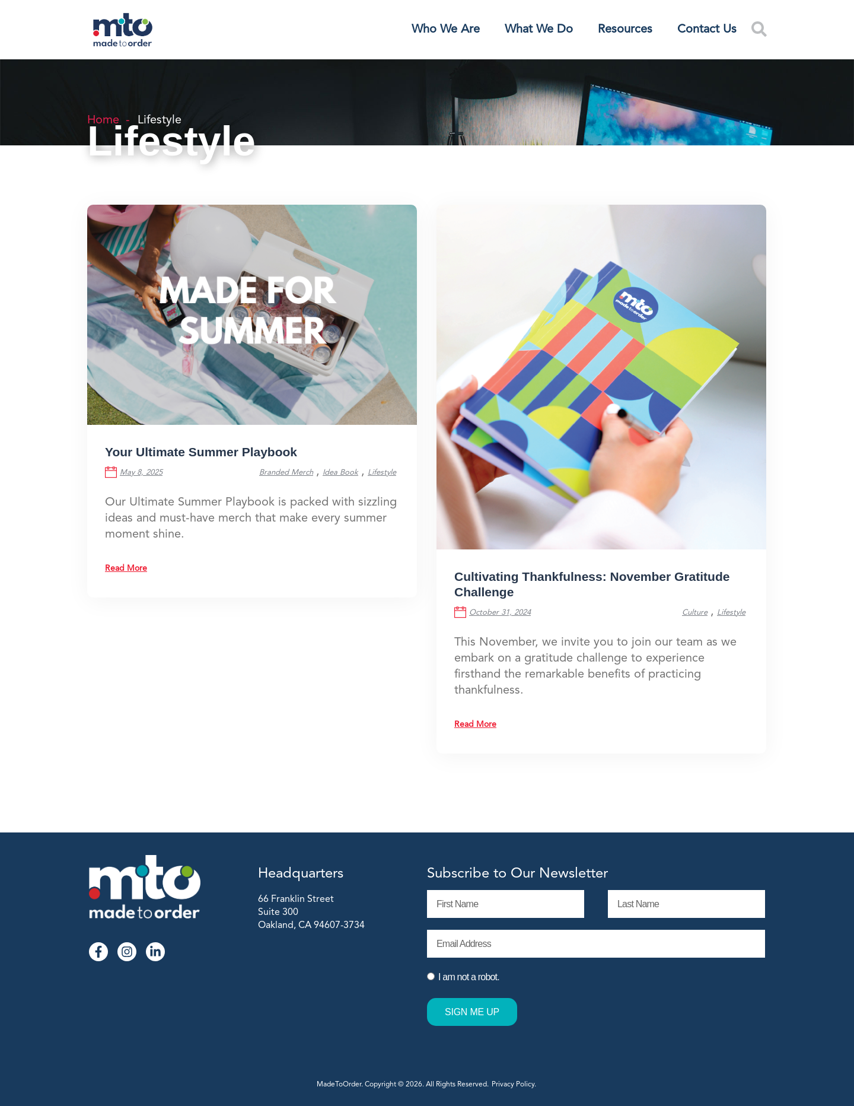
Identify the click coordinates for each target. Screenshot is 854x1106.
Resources (625, 30)
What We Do (539, 30)
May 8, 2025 (141, 472)
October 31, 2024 (500, 612)
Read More (126, 568)
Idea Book (340, 472)
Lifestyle (382, 472)
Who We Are (446, 30)
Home (103, 120)
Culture (695, 612)
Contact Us (707, 30)
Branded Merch (286, 472)
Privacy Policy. (515, 1084)
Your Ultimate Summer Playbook (201, 453)
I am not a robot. (468, 977)
